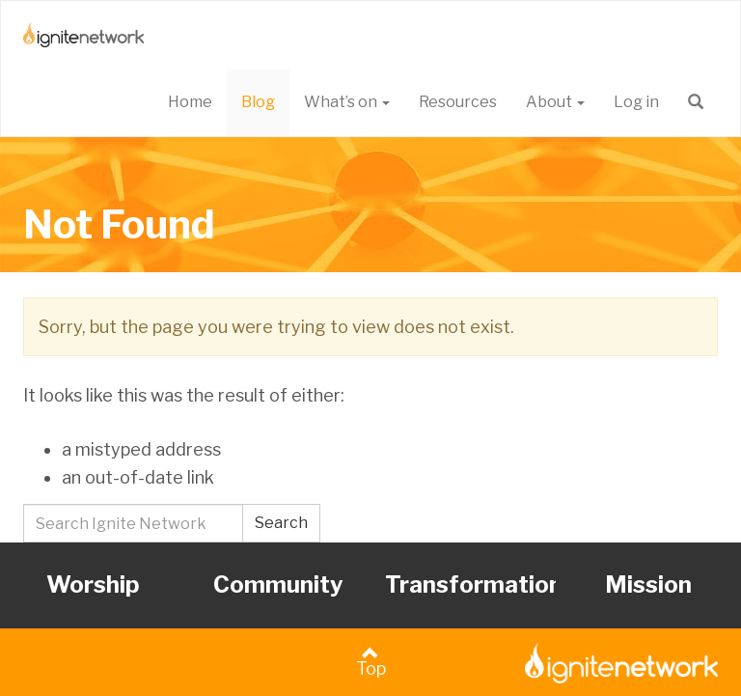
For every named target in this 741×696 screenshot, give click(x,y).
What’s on (347, 102)
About (555, 102)
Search (281, 523)
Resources (458, 102)
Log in (636, 102)
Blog (258, 102)
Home (190, 102)
